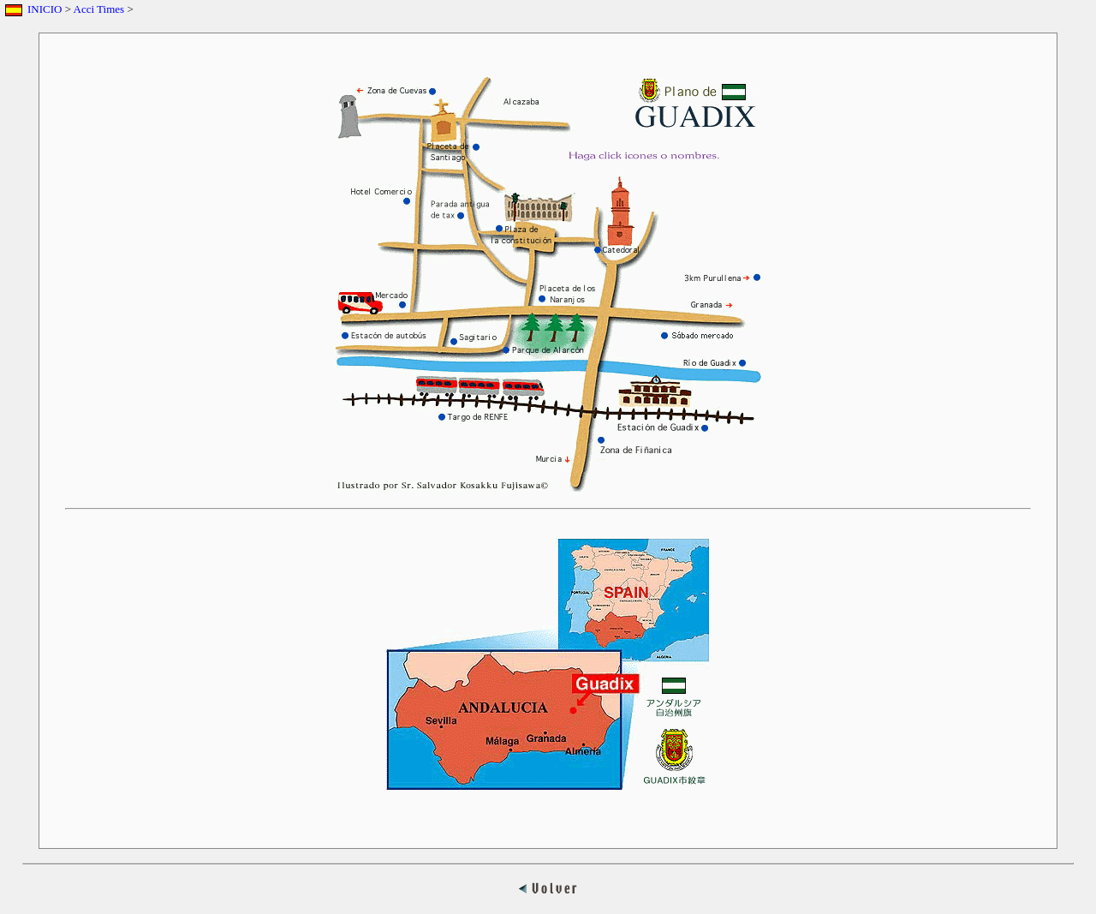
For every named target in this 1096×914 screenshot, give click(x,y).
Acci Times (99, 9)
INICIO (44, 9)
